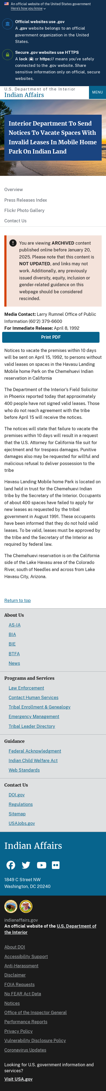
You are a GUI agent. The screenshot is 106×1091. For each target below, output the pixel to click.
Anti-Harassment (21, 965)
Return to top (17, 600)
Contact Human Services (33, 697)
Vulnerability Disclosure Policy (35, 1040)
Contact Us (15, 220)
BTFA (14, 653)
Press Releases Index (25, 200)
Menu (97, 92)
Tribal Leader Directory (32, 726)
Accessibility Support (26, 956)
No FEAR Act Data (22, 993)
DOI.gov (17, 794)
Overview (13, 189)
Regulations (21, 804)
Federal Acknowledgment (35, 751)
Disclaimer (15, 975)
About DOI (14, 947)
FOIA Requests (19, 984)
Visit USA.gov (18, 1079)
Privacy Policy (18, 1031)
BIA (12, 634)
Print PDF (51, 337)
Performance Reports (25, 1021)
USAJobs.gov (22, 823)
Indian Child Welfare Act (33, 760)
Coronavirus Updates (25, 1050)
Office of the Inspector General (35, 1012)
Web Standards (24, 770)
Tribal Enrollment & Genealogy (40, 707)
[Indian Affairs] (46, 95)
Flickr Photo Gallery (24, 210)
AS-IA (15, 625)
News (14, 663)
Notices (12, 1003)
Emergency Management (34, 716)
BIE (12, 644)
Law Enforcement (26, 688)
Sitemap (17, 813)
